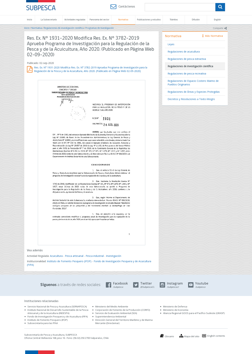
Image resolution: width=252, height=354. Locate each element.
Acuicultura (56, 256)
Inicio (29, 20)
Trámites (174, 20)
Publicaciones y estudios (149, 20)
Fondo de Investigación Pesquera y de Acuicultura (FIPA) (57, 316)
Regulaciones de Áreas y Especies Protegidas (194, 91)
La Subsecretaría (49, 20)
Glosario (169, 336)
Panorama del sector (99, 20)
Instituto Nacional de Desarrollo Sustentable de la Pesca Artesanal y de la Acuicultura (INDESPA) (57, 311)
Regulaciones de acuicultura (184, 51)
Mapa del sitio (191, 336)
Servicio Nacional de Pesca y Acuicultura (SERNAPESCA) (57, 306)
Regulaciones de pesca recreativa (187, 73)
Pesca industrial (95, 256)
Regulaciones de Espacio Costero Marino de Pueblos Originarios (193, 82)
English (217, 20)
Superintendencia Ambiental (110, 316)
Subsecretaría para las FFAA (42, 323)
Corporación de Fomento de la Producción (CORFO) (122, 309)
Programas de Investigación (99, 27)
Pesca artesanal (74, 256)
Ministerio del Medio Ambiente (111, 306)
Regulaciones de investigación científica (64, 27)
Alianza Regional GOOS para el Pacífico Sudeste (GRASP (193, 313)
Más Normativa (213, 36)
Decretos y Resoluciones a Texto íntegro (191, 99)
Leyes (171, 44)
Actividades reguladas (74, 20)
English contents (216, 335)
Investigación (113, 256)
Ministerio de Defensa (175, 306)
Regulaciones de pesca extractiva (187, 59)
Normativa (123, 20)
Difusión (196, 20)
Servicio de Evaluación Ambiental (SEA (115, 313)
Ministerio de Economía (175, 309)
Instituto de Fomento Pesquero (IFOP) (69, 261)
